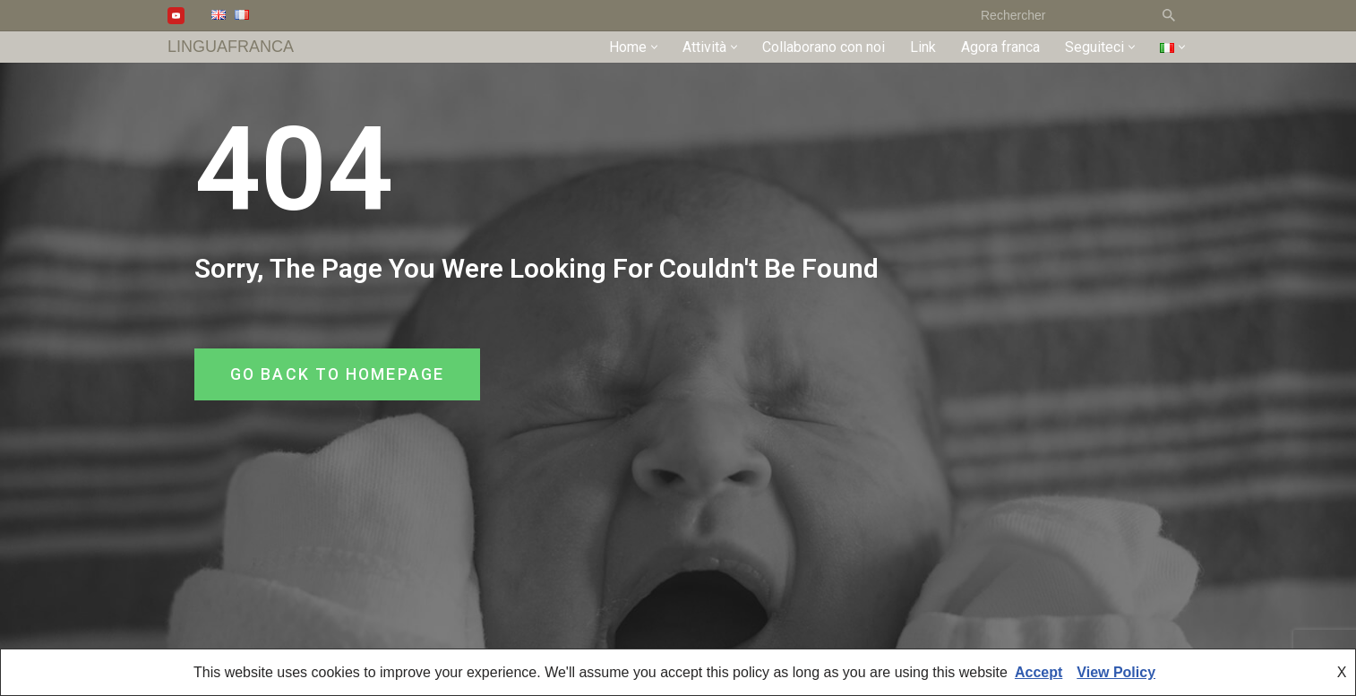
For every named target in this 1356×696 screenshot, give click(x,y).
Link (923, 47)
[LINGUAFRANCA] (230, 47)
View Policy (1116, 672)
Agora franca (1000, 47)
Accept (1038, 672)
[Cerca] (1059, 15)
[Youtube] (176, 15)
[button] (654, 47)
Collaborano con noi (823, 47)
